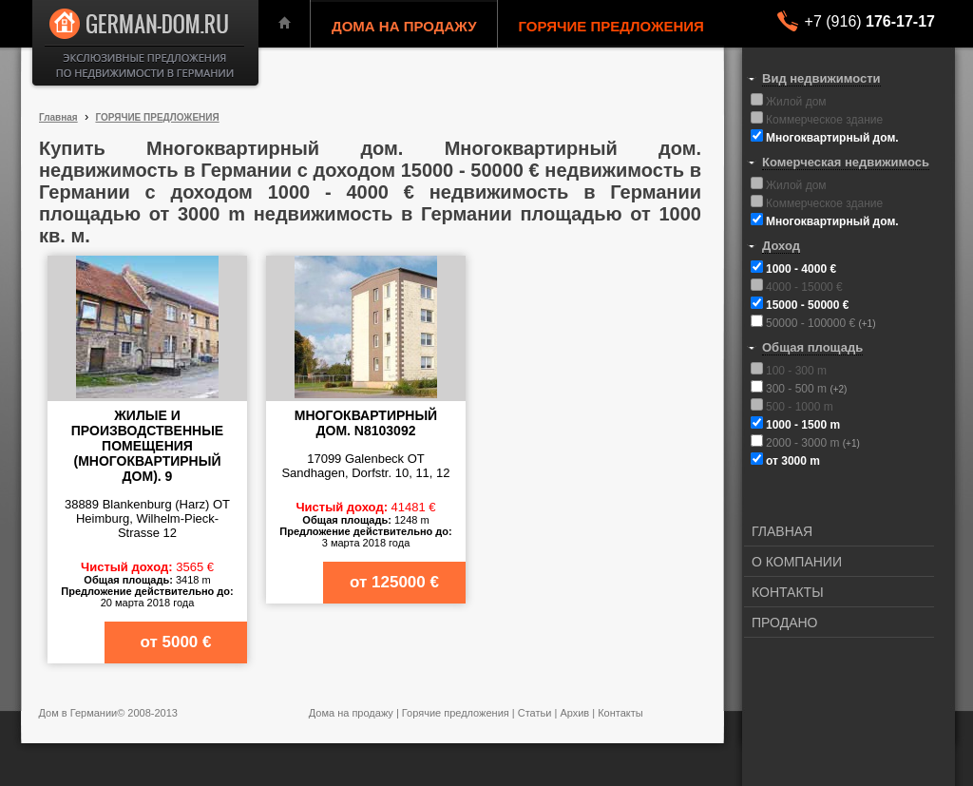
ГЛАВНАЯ (782, 531)
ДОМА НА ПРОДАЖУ (404, 26)
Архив (574, 713)
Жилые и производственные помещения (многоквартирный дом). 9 (147, 446)
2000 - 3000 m (804, 443)
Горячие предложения (455, 713)
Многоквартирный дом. (832, 137)
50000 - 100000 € (812, 323)
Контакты (620, 713)
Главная (58, 117)
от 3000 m (793, 461)
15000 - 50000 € (807, 305)
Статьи (535, 713)
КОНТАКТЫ (788, 592)
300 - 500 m (798, 388)
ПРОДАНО (785, 622)
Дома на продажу (351, 713)
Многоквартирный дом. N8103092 (366, 423)
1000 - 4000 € (801, 269)
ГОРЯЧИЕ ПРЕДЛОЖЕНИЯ (611, 26)
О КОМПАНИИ (797, 561)
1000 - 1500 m (803, 424)
